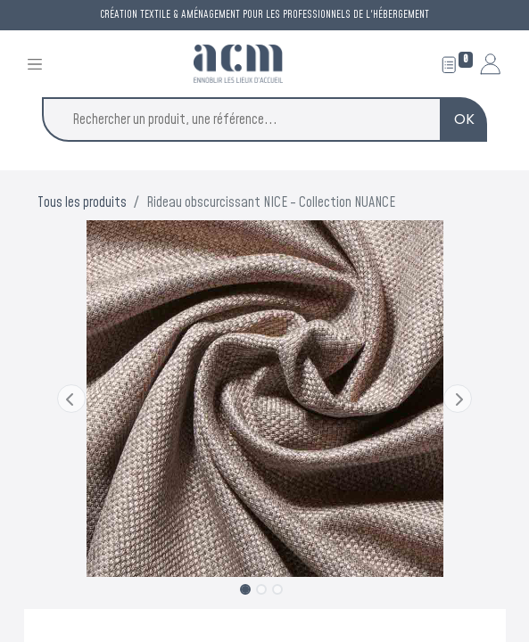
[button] (71, 398)
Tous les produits (82, 202)
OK (464, 119)
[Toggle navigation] (34, 64)
